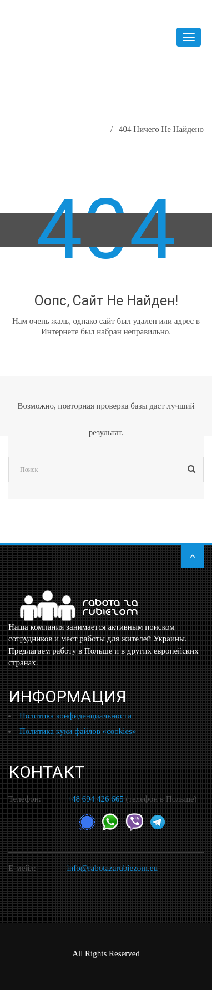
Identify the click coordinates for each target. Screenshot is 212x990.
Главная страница (68, 129)
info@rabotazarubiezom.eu (112, 868)
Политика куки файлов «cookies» (77, 731)
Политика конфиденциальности (75, 715)
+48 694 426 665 (95, 798)
